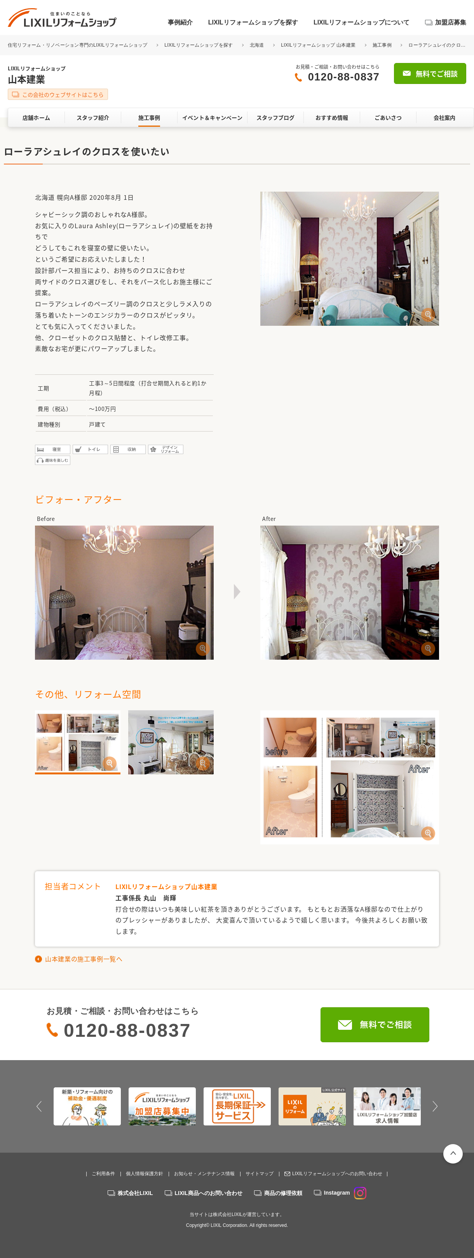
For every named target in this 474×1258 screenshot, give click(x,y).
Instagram (345, 1193)
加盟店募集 (450, 22)
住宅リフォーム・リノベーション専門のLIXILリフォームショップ (78, 45)
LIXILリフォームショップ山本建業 (166, 886)
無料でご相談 (437, 73)
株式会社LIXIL (135, 1193)
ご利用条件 (103, 1173)
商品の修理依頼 (283, 1193)
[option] (87, 1106)
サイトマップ (260, 1173)
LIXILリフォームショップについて (362, 22)
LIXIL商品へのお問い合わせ (208, 1193)
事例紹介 (180, 22)
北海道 (257, 45)
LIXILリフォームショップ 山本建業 (318, 45)
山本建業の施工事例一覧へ (84, 958)
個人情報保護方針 (144, 1173)
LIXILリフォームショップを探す (253, 22)
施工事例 (382, 45)
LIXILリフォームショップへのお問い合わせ (337, 1173)
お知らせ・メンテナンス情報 (204, 1173)
